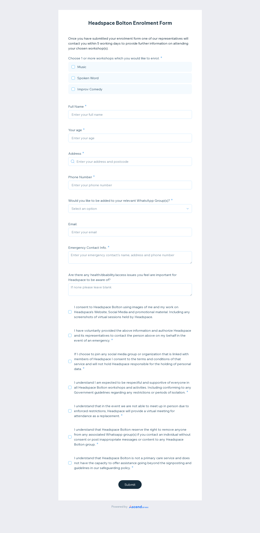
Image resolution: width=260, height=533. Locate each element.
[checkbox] (130, 67)
